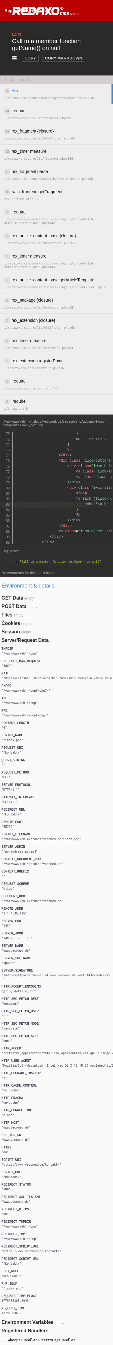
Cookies (11, 623)
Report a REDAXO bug (27, 10)
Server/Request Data (25, 640)
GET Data (12, 597)
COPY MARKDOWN (63, 58)
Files (7, 614)
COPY (30, 58)
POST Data (14, 606)
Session (11, 631)
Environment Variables (28, 1322)
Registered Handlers (25, 1330)
